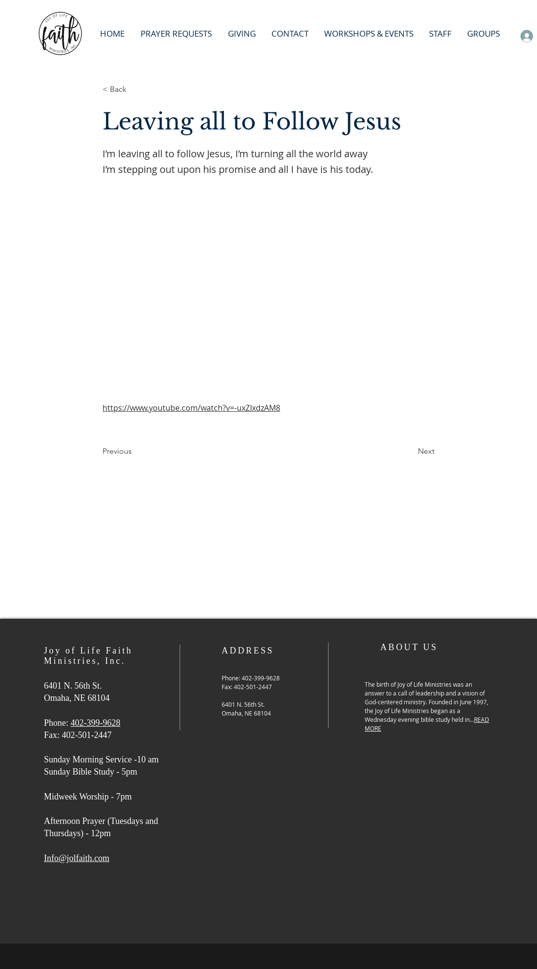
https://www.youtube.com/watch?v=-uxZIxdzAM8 (191, 407)
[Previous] (135, 451)
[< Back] (135, 89)
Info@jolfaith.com (76, 858)
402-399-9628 (96, 723)
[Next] (410, 451)
